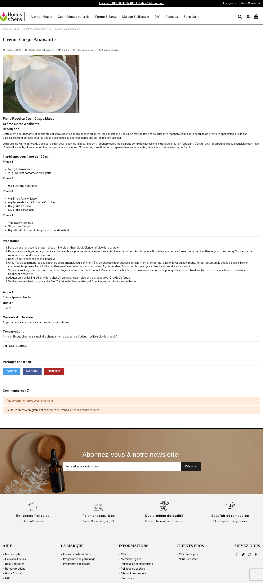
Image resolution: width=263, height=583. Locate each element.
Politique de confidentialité (137, 563)
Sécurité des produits (134, 573)
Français (230, 3)
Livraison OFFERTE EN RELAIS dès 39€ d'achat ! (131, 3)
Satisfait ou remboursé (230, 516)
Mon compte (12, 554)
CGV (123, 554)
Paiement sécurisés (98, 516)
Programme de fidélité (76, 563)
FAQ (7, 578)
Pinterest (54, 371)
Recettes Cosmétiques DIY (42, 50)
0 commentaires (110, 50)
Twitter (11, 371)
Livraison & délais (15, 559)
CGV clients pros (188, 554)
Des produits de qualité (164, 516)
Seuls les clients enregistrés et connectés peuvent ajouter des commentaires (53, 410)
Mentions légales (131, 559)
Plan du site (128, 578)
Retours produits (15, 568)
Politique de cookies (133, 568)
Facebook (32, 371)
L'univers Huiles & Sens (77, 554)
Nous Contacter (250, 3)
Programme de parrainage (79, 559)
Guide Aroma (13, 573)
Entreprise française (33, 516)
